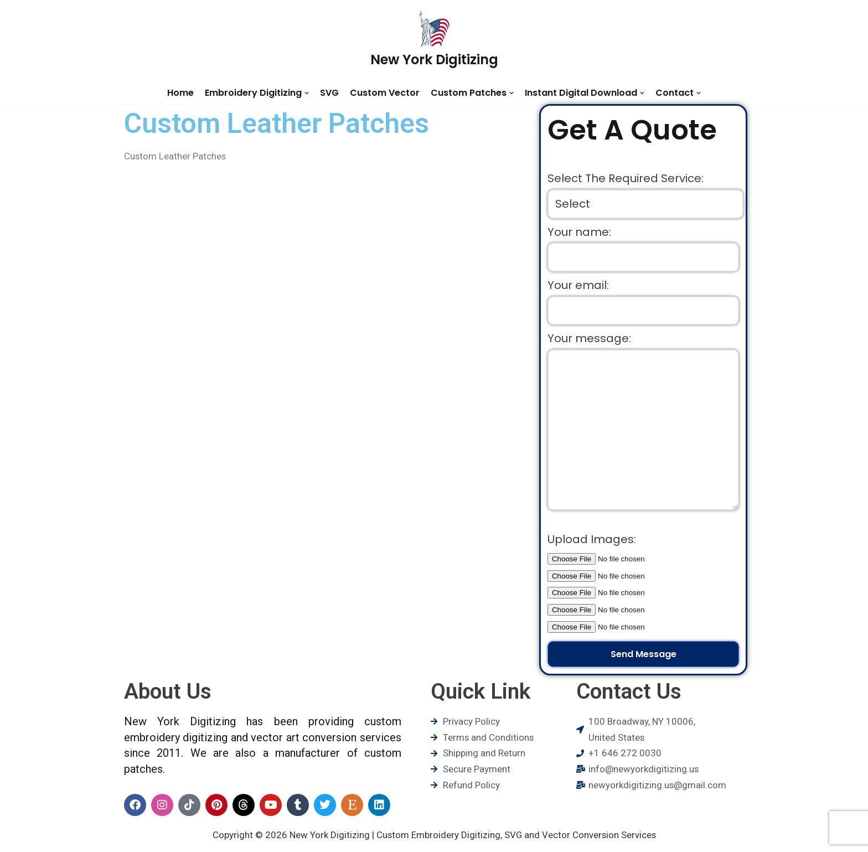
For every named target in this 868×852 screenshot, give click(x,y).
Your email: (578, 285)
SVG (329, 92)
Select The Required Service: (625, 179)
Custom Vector (385, 92)
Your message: (589, 339)
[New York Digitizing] (434, 40)
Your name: (579, 232)
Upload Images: (591, 542)
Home (180, 92)
